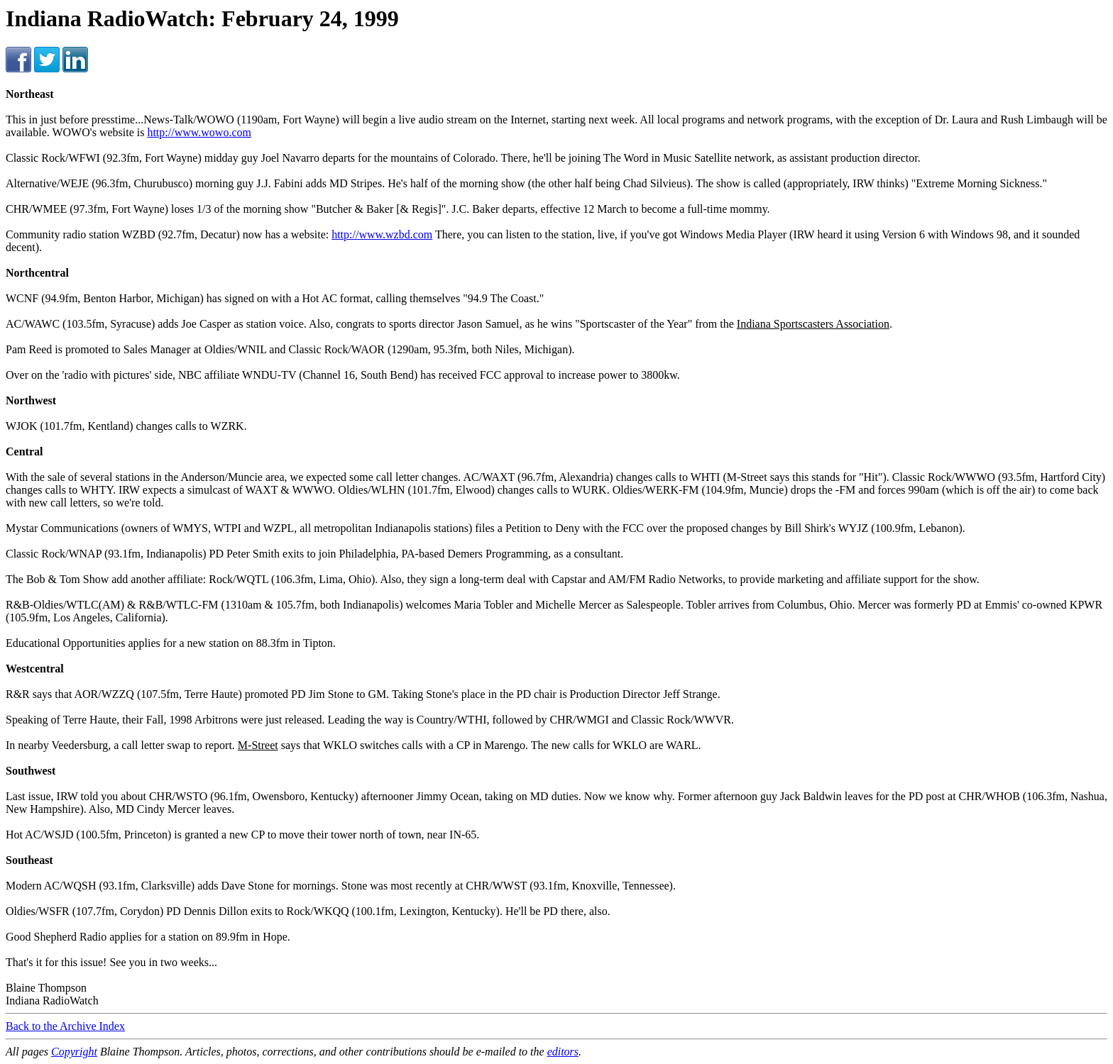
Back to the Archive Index (65, 1026)
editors (563, 1052)
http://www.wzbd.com (381, 234)
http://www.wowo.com (199, 132)
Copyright (74, 1052)
